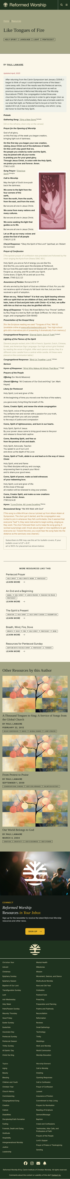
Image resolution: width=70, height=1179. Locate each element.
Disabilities (6, 1115)
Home (6, 21)
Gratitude (6, 1133)
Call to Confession (43, 1082)
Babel (9, 595)
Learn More (15, 582)
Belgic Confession (11, 731)
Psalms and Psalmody (45, 1009)
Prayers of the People (44, 1136)
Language (25, 39)
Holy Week (6, 1004)
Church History (8, 1091)
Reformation (41, 1018)
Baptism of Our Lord (10, 985)
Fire (24, 631)
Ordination (40, 990)
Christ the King (8, 1055)
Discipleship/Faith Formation (13, 1119)
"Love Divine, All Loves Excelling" (25, 504)
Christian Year (8, 1087)
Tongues (48, 647)
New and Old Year (43, 985)
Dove (18, 631)
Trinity (38, 1036)
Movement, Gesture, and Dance (49, 976)
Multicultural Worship (44, 981)
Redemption (52, 614)
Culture (5, 1110)
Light (36, 39)
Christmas (6, 972)
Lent (4, 995)
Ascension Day (8, 1032)
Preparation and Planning (46, 1004)
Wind (54, 631)
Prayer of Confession (44, 1087)
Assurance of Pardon (44, 1096)
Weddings (40, 1041)
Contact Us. (56, 1175)
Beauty (5, 1073)
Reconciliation (41, 1013)
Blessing (5, 1077)
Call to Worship (42, 1068)
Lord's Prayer (32, 595)
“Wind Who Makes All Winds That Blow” (41, 368)
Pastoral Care (41, 995)
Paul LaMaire (15, 64)
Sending (39, 1150)
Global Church (35, 731)
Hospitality (6, 1138)
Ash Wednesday (8, 999)
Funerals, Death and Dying (13, 1128)
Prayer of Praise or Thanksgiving (49, 1145)
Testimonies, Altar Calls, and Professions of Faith (47, 1129)
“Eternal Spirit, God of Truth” (42, 334)
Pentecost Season (9, 1041)
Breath (10, 631)
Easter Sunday (8, 1023)
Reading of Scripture (44, 1110)
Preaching (40, 999)
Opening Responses (44, 1077)
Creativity (18, 841)
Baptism (39, 1119)
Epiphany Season (9, 981)
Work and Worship (43, 1046)
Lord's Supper (42, 1140)
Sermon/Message (43, 1115)
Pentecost (48, 39)
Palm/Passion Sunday (11, 1009)
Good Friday (7, 1018)
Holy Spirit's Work (26, 578)
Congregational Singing (13, 786)
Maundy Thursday (9, 1013)
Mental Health (41, 962)
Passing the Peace (48, 595)
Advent (5, 967)
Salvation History (51, 786)
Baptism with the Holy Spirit (18, 647)
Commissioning (8, 1096)
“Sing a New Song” (28, 119)
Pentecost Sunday (9, 1036)
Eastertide (6, 1027)
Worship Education (43, 1055)
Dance (24, 731)
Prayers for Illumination (45, 1105)
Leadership (6, 1152)
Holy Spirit (11, 39)
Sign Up (35, 931)
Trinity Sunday (8, 1046)
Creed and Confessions (45, 1124)
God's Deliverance (33, 786)
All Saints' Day (8, 1050)
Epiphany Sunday (9, 976)
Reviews (39, 1023)
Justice (5, 1147)
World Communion (43, 1050)
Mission (39, 972)
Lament (39, 1091)
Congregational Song (10, 1101)
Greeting (39, 1073)
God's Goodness (31, 841)
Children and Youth (10, 1082)
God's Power (46, 841)
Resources (16, 21)
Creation (10, 614)
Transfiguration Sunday (11, 990)
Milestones (40, 967)
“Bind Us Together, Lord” (40, 359)
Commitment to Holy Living (47, 1101)
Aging (4, 1068)
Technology (40, 1032)
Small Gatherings (43, 1027)
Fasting (5, 1124)
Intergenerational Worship (12, 1142)
